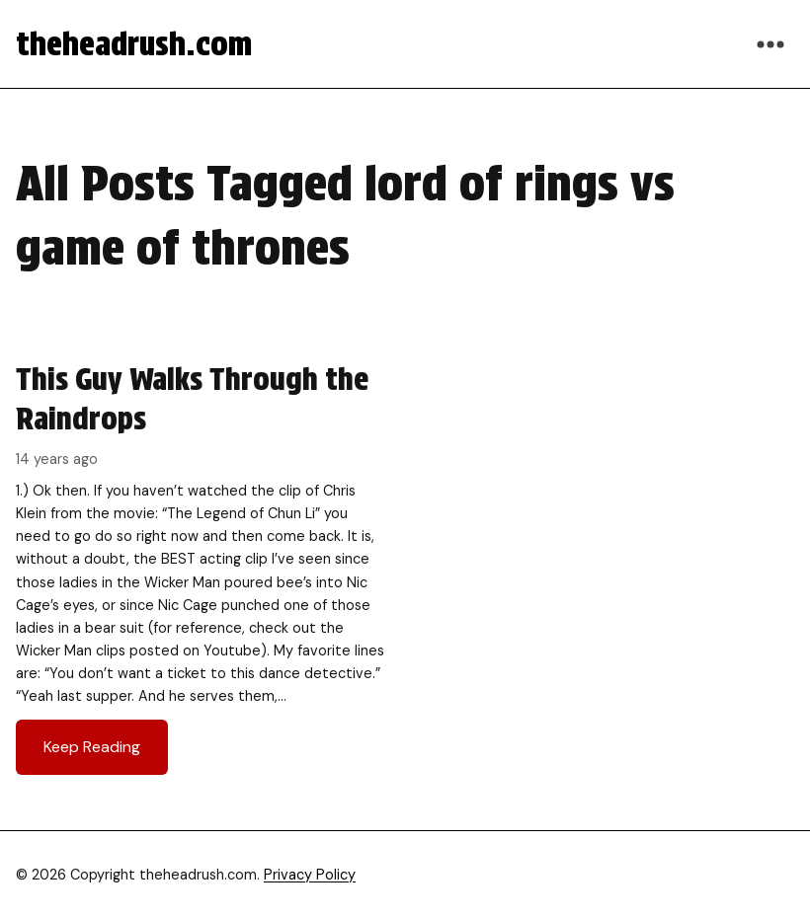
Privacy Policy (310, 874)
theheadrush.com (134, 44)
